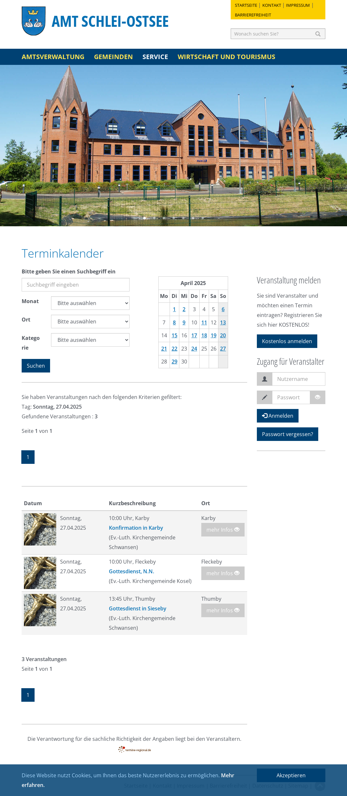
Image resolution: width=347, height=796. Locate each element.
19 (213, 335)
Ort (26, 319)
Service (155, 56)
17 (194, 335)
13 (223, 322)
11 (204, 322)
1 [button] (144, 218)
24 (194, 348)
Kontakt (271, 5)
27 (223, 348)
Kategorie (31, 342)
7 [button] (202, 218)
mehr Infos (222, 529)
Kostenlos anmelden (287, 341)
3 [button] (164, 218)
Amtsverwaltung (53, 56)
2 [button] (154, 218)
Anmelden (277, 415)
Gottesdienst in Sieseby (137, 608)
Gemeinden (113, 56)
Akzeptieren (291, 775)
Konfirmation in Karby (136, 527)
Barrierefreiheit (253, 15)
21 (164, 348)
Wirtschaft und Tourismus (226, 56)
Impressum (298, 5)
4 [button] (173, 218)
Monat (30, 301)
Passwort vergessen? (287, 434)
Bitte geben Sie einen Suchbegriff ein (69, 271)
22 (174, 348)
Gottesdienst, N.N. (131, 571)
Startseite (246, 5)
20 (223, 335)
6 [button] (193, 218)
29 (174, 361)
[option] (173, 145)
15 (174, 335)
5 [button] (183, 218)
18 (204, 335)
